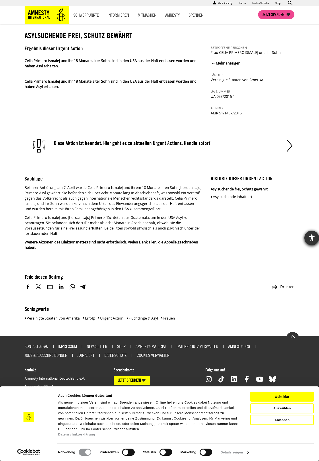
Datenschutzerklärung (76, 434)
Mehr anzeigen (228, 63)
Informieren (118, 15)
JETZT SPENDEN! (129, 380)
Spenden (196, 15)
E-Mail (50, 286)
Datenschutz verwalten (197, 346)
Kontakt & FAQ (36, 346)
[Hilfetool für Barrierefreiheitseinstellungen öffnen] (311, 238)
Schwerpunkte (86, 15)
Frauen (169, 318)
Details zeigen (232, 452)
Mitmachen (147, 15)
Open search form (290, 3)
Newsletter (97, 346)
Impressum (67, 346)
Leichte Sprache (260, 3)
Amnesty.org (239, 346)
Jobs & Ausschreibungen (46, 355)
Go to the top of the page (292, 336)
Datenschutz (115, 355)
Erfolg (90, 318)
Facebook (28, 286)
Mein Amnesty (225, 3)
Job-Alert (85, 355)
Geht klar (282, 396)
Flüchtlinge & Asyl (143, 318)
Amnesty (172, 15)
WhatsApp (72, 286)
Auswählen (282, 408)
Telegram (83, 286)
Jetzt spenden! (274, 14)
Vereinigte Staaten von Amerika (53, 318)
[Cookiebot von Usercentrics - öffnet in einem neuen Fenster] (28, 452)
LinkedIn (61, 286)
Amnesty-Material (151, 346)
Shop (277, 3)
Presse (242, 3)
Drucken (282, 286)
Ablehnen (282, 420)
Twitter (39, 286)
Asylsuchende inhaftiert (232, 196)
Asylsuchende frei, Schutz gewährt (239, 189)
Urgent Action (111, 318)
